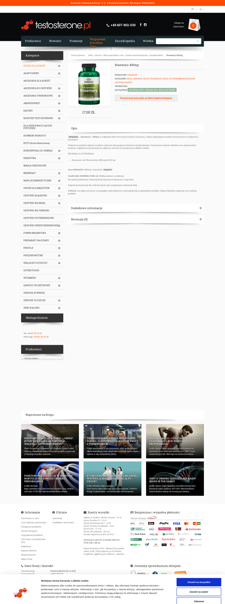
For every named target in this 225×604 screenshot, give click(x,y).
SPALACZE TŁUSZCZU (35, 263)
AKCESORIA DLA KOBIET (36, 81)
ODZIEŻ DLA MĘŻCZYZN (36, 188)
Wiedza (148, 41)
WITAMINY (29, 278)
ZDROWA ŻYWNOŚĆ (34, 293)
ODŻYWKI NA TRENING (36, 210)
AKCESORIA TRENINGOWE (38, 96)
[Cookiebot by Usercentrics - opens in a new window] (20, 598)
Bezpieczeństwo (28, 554)
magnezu (107, 169)
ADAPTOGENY (31, 73)
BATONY (28, 110)
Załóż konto (178, 26)
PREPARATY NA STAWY (36, 240)
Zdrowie (98, 55)
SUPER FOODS (31, 270)
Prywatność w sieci (30, 518)
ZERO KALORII (31, 308)
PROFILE (28, 248)
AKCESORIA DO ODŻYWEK (37, 88)
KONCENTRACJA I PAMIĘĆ (38, 150)
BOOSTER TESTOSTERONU (38, 118)
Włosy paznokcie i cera (113, 55)
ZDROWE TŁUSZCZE (34, 300)
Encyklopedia (125, 41)
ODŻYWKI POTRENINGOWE (38, 218)
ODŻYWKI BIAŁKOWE (35, 195)
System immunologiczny (136, 55)
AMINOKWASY (31, 103)
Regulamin (26, 546)
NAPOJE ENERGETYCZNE (37, 180)
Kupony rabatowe (29, 550)
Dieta (90, 55)
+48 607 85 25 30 (34, 333)
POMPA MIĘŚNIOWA (34, 233)
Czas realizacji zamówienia (33, 522)
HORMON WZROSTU (34, 135)
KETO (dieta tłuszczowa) (36, 143)
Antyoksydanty (156, 55)
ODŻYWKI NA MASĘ (34, 203)
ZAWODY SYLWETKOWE (36, 285)
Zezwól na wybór (199, 574)
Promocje (76, 41)
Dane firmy (57, 518)
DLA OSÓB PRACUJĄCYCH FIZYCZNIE (37, 126)
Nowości (55, 41)
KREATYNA (29, 158)
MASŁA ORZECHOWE (34, 165)
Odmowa (199, 583)
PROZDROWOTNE (33, 255)
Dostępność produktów (31, 526)
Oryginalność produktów (32, 535)
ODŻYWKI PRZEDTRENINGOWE (40, 225)
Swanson (132, 75)
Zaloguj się (179, 23)
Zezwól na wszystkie (199, 564)
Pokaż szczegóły (166, 598)
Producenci (33, 41)
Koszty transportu (29, 531)
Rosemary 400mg (174, 55)
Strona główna (78, 55)
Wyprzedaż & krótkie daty (97, 42)
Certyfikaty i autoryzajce (63, 522)
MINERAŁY (29, 173)
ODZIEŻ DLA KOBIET (34, 66)
